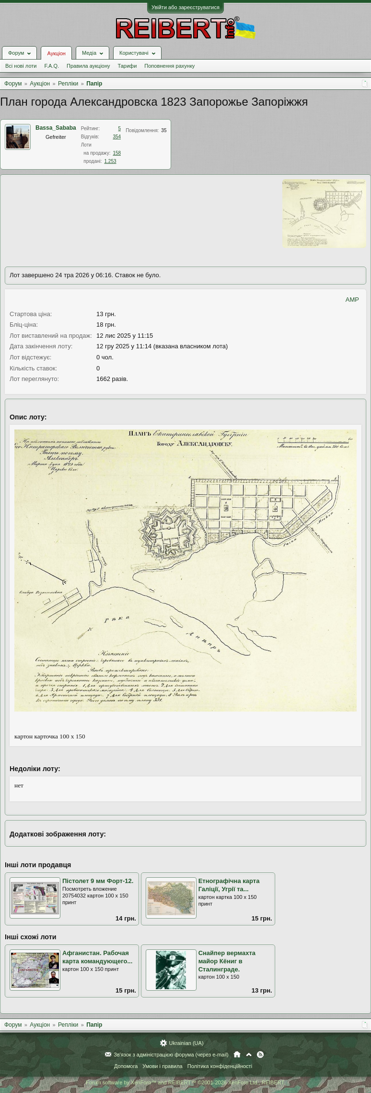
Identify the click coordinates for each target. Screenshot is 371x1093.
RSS (260, 1054)
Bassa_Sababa (55, 127)
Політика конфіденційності (219, 1066)
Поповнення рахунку (169, 66)
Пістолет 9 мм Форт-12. (97, 880)
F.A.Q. (51, 66)
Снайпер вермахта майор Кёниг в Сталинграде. (226, 960)
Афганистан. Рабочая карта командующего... (97, 957)
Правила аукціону (88, 66)
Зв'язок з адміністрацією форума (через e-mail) (171, 1054)
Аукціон (56, 53)
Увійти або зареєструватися (185, 7)
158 (117, 153)
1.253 (110, 161)
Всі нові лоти (20, 66)
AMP (352, 299)
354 (117, 136)
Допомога (126, 1066)
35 (163, 130)
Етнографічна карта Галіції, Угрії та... (229, 885)
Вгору (248, 1054)
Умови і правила (162, 1066)
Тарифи (127, 66)
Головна (237, 1054)
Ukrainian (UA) (186, 1043)
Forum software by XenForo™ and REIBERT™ (185, 1082)
